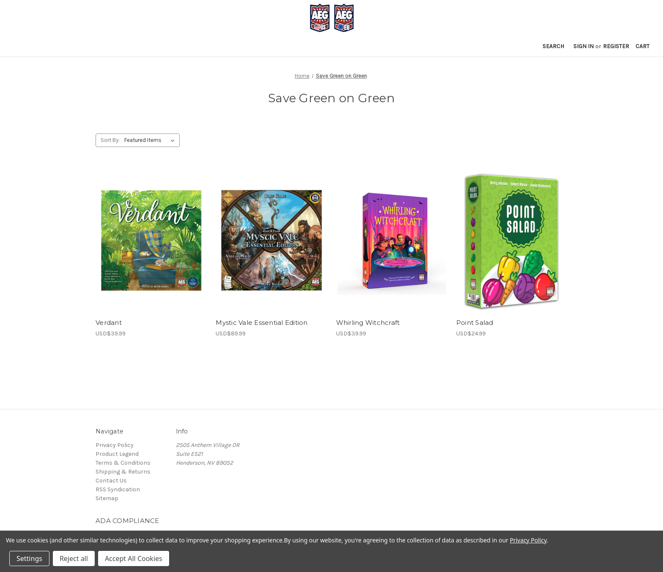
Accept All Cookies (133, 558)
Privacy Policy (115, 445)
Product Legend (117, 454)
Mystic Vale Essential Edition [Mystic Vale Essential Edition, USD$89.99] (261, 323)
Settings (29, 558)
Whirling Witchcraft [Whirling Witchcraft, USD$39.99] (368, 323)
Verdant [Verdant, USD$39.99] (109, 323)
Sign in (583, 46)
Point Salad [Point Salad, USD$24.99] (474, 323)
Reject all (74, 558)
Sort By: (110, 140)
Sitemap (107, 498)
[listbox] (151, 140)
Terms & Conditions (123, 462)
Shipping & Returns (123, 471)
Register (616, 46)
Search (553, 46)
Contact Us (111, 480)
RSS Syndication (118, 489)
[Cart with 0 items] (642, 46)
